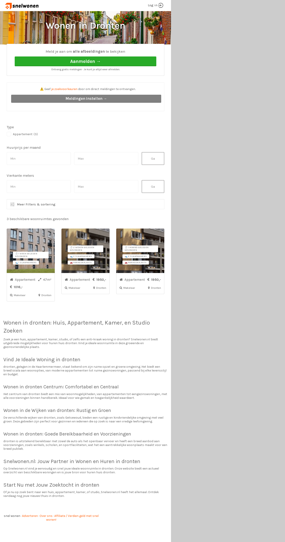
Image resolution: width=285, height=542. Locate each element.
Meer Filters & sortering (36, 221)
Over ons (46, 532)
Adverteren (30, 532)
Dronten (50, 51)
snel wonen (12, 532)
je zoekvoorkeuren (64, 106)
